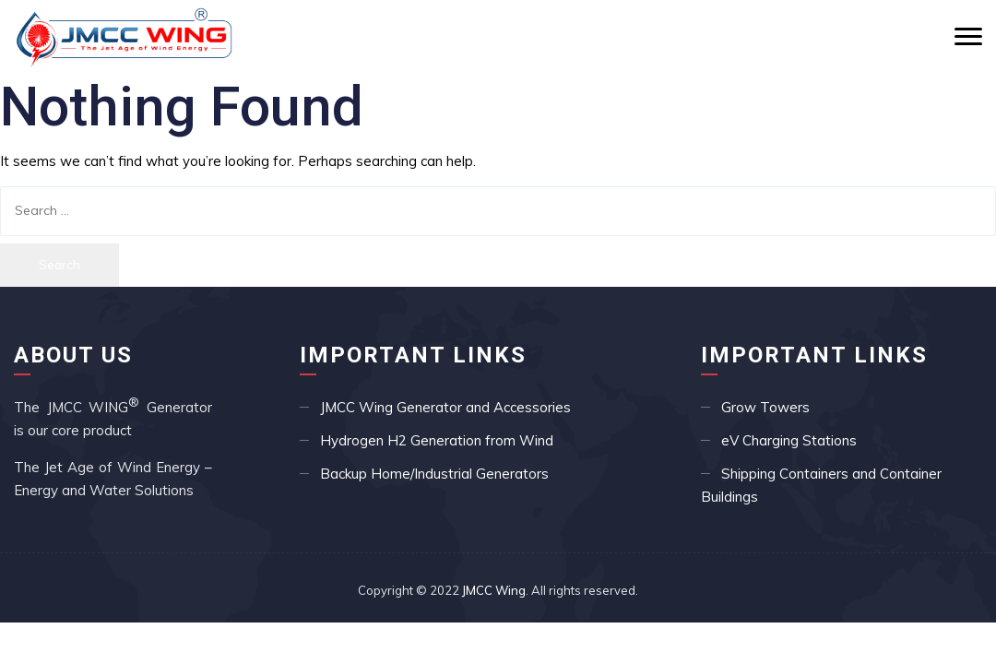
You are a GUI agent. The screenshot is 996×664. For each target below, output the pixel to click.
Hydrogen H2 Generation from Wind (436, 440)
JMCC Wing (494, 590)
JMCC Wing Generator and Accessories (445, 407)
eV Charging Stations (789, 440)
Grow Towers (765, 407)
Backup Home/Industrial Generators (434, 473)
